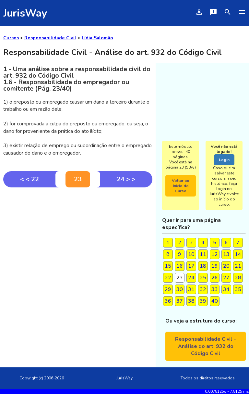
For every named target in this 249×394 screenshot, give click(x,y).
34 (226, 289)
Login (224, 159)
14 (238, 254)
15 (168, 266)
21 (238, 266)
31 (191, 289)
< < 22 (29, 179)
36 (168, 301)
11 (203, 254)
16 (179, 266)
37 (179, 301)
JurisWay (25, 13)
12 (214, 254)
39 (203, 301)
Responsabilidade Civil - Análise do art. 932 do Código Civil (205, 346)
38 (191, 301)
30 (179, 289)
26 (214, 277)
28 (238, 277)
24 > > (126, 179)
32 (203, 289)
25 (203, 277)
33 (214, 289)
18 (203, 266)
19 (214, 266)
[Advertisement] (78, 236)
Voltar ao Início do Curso (180, 186)
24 (191, 277)
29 (168, 289)
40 (214, 301)
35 (238, 289)
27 (226, 277)
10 (191, 254)
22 (168, 277)
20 (226, 266)
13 (226, 254)
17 (191, 266)
